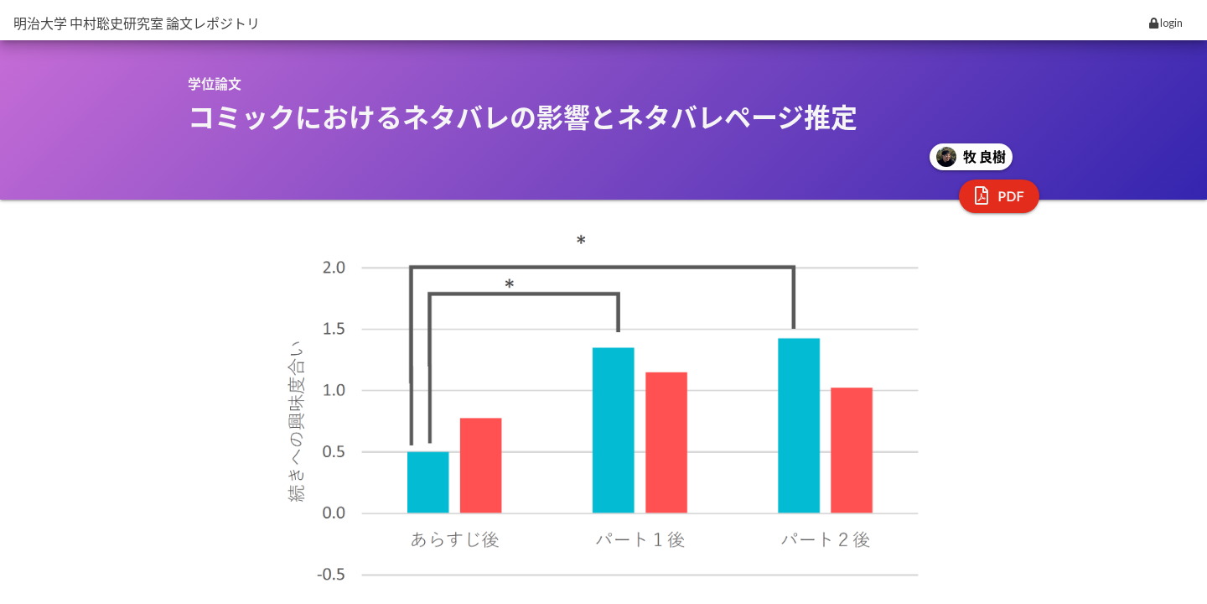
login (1166, 22)
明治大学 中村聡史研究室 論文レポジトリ (136, 23)
